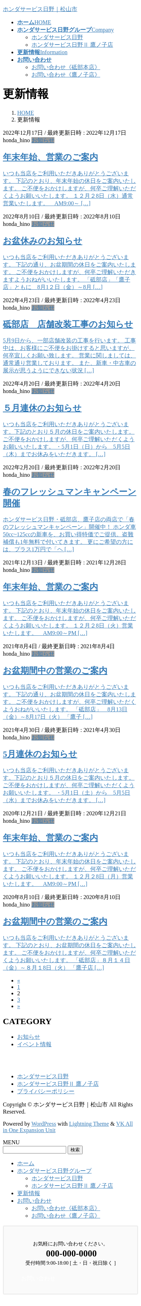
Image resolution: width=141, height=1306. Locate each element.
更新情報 (28, 1193)
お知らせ (42, 140)
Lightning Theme (89, 1124)
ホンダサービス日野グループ (54, 1171)
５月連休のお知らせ (42, 408)
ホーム (25, 1163)
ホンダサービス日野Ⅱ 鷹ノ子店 (72, 45)
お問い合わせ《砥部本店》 (65, 67)
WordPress (43, 1124)
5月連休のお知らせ (40, 754)
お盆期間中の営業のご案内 (55, 670)
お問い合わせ (34, 1201)
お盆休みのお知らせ (42, 241)
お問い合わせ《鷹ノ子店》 (65, 75)
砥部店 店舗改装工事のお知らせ (68, 324)
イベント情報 (34, 1044)
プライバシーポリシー (45, 1091)
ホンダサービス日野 (57, 37)
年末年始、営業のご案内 (50, 157)
